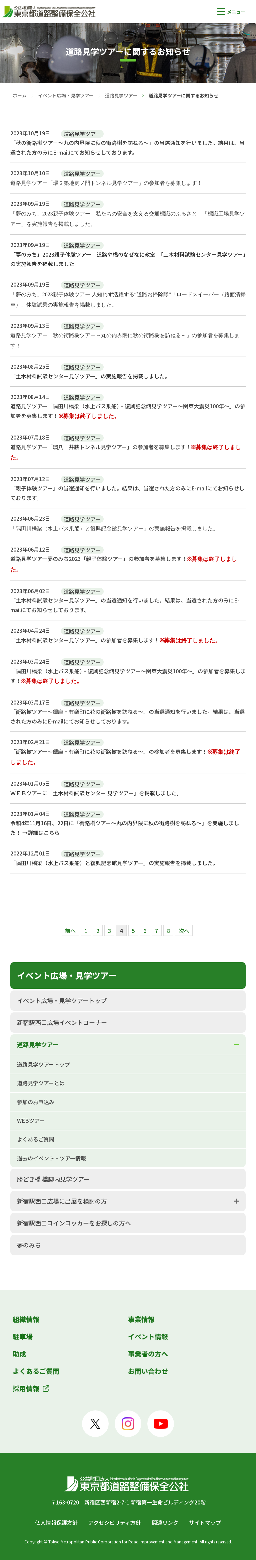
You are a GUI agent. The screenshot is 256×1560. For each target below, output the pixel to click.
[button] (231, 12)
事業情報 (141, 1319)
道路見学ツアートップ (43, 1064)
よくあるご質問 (35, 1139)
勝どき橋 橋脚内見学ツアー (53, 1179)
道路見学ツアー (121, 95)
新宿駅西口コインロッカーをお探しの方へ (74, 1223)
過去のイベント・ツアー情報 (51, 1158)
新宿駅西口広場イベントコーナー (62, 1022)
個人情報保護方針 (56, 1522)
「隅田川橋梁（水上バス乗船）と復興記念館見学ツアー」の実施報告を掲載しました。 (114, 863)
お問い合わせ (148, 1371)
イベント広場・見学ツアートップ (62, 1000)
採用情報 (26, 1388)
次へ (184, 931)
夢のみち (29, 1244)
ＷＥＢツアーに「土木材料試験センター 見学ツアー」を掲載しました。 (96, 793)
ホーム (20, 95)
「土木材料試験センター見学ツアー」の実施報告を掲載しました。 (90, 376)
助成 (19, 1354)
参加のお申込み (35, 1102)
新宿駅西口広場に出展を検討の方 (62, 1201)
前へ (70, 931)
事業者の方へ (148, 1354)
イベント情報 (148, 1336)
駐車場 (23, 1336)
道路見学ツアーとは (41, 1083)
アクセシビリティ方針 (114, 1522)
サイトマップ (205, 1522)
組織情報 (26, 1319)
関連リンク (165, 1522)
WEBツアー (31, 1120)
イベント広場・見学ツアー (66, 95)
